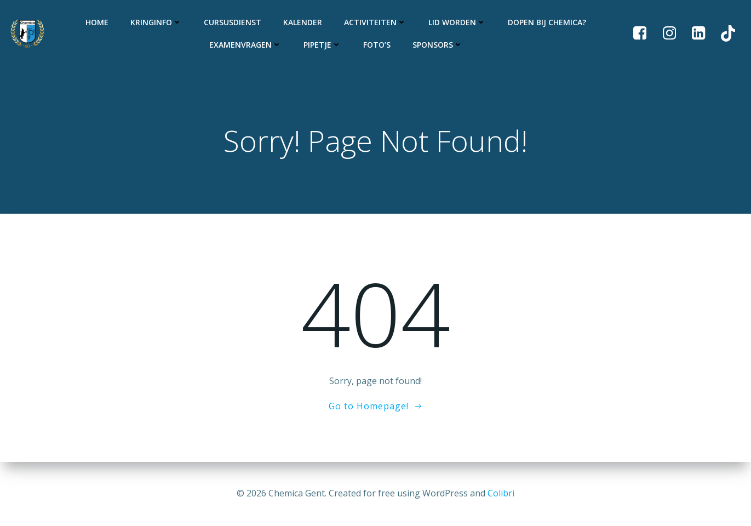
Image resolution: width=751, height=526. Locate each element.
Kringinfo (156, 22)
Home (96, 22)
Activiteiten (375, 22)
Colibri (501, 493)
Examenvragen (245, 44)
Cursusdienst (232, 22)
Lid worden (457, 22)
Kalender (302, 22)
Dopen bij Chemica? (547, 22)
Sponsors (437, 44)
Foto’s (377, 44)
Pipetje (322, 44)
